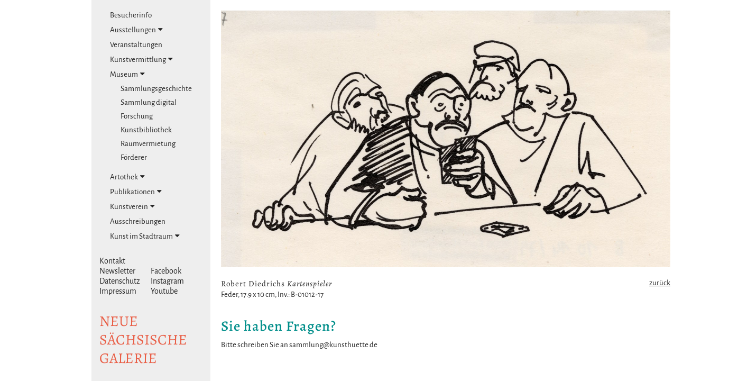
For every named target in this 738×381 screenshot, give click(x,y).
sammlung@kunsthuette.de (333, 345)
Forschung (137, 116)
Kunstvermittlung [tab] (141, 59)
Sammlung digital (149, 102)
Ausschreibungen (137, 221)
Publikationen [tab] (136, 191)
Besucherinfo (131, 15)
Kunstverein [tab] (132, 206)
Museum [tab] (127, 74)
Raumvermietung (148, 144)
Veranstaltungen (136, 45)
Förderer (134, 157)
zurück (659, 283)
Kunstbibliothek (146, 130)
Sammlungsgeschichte (156, 89)
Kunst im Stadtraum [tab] (145, 236)
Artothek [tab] (127, 177)
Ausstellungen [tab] (136, 29)
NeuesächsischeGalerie (143, 339)
